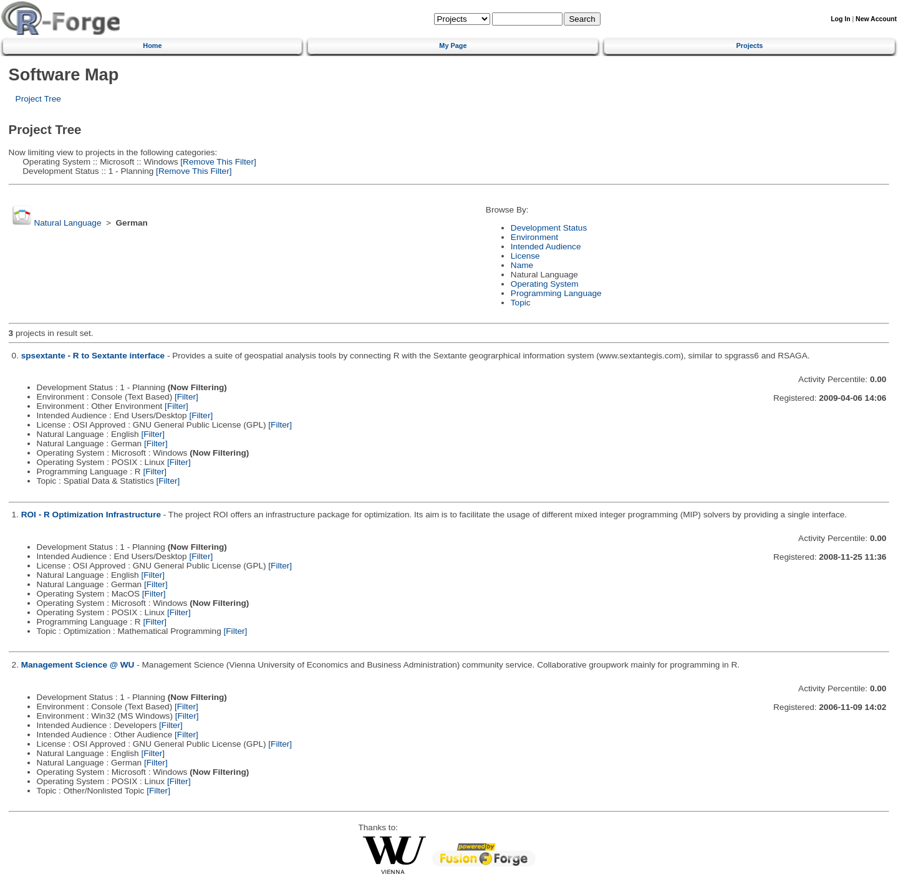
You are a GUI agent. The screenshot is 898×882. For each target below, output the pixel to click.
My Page (452, 45)
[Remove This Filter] (217, 161)
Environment (534, 237)
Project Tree (38, 98)
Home (152, 45)
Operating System (545, 284)
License (525, 256)
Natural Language (67, 223)
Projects (749, 45)
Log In (840, 19)
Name (522, 265)
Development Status (549, 227)
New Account (876, 19)
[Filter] (186, 396)
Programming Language (556, 293)
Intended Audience (546, 246)
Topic (521, 302)
